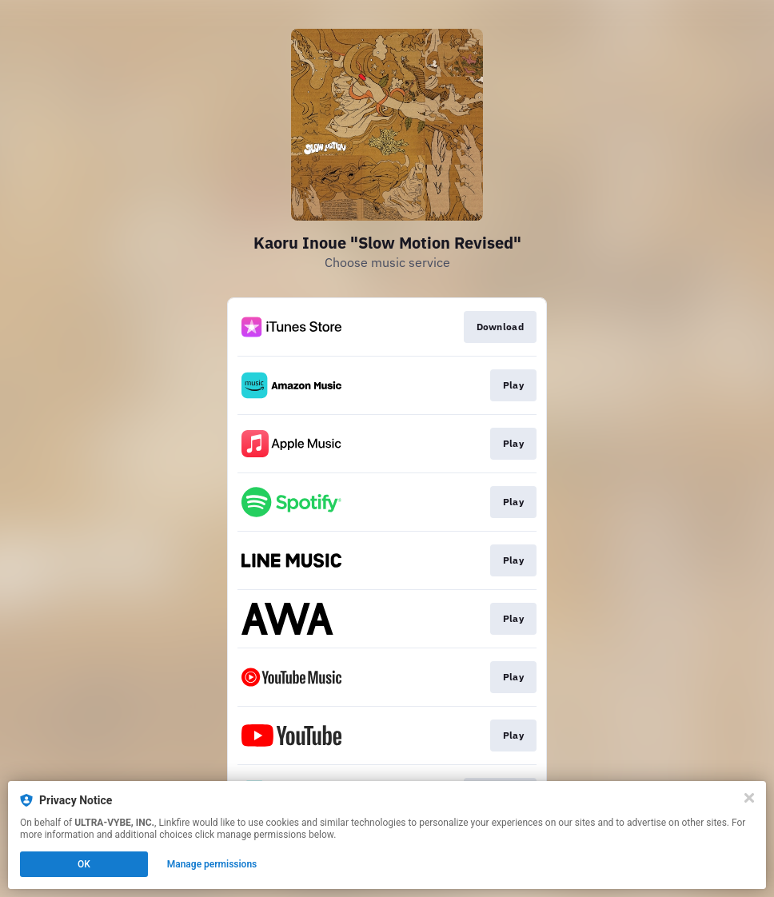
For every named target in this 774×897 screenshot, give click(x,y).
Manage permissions (212, 864)
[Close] (749, 798)
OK (84, 864)
